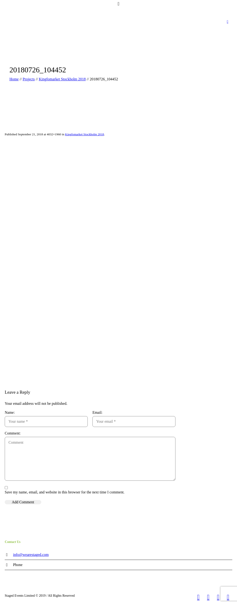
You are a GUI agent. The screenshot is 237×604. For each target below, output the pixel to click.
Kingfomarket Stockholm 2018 (62, 79)
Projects (29, 79)
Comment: (13, 433)
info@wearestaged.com (31, 555)
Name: (10, 412)
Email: (97, 412)
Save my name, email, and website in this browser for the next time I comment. (65, 492)
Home (14, 79)
